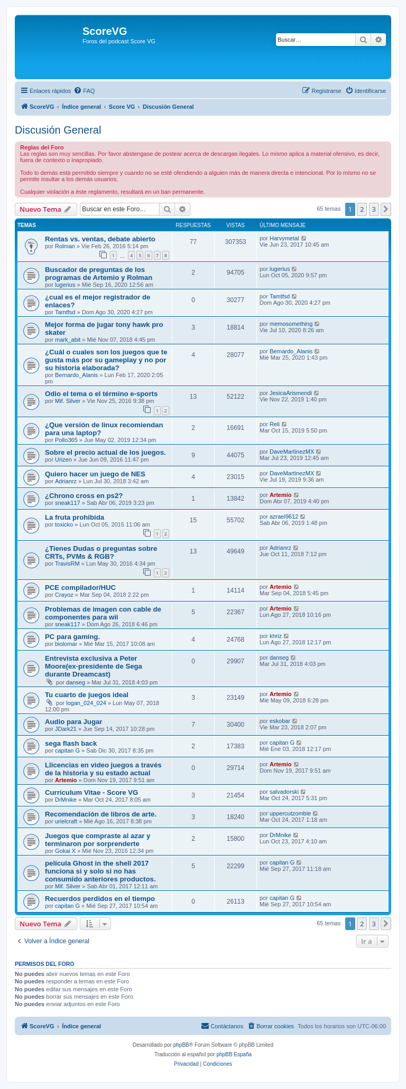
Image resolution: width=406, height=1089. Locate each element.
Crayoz (64, 595)
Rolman (65, 246)
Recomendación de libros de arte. (100, 814)
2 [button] (362, 209)
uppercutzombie (290, 813)
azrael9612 (284, 516)
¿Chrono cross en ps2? (84, 496)
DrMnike (66, 799)
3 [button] (374, 209)
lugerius (65, 284)
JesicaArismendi (291, 393)
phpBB (181, 1045)
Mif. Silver (67, 401)
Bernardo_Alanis (76, 375)
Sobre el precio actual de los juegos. (105, 452)
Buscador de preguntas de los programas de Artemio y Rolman (98, 273)
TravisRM (67, 563)
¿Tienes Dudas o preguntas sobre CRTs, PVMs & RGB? (101, 552)
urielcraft (66, 821)
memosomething (291, 324)
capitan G (67, 750)
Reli (275, 424)
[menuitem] (84, 91)
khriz (276, 636)
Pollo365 (66, 440)
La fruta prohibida (74, 517)
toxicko (64, 524)
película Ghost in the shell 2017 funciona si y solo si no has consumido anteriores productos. (100, 871)
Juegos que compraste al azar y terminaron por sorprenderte (97, 840)
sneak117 (67, 503)
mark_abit (67, 339)
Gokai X (65, 851)
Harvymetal (284, 238)
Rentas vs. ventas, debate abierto (100, 239)
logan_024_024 (86, 703)
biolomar (66, 644)
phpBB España (234, 1054)
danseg (75, 682)
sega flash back (71, 743)
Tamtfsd (65, 312)
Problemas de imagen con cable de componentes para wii (103, 613)
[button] (386, 209)
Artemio (281, 495)
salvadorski (284, 791)
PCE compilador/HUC (80, 588)
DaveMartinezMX (292, 451)
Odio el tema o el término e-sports (101, 394)
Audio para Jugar (73, 722)
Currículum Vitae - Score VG (91, 792)
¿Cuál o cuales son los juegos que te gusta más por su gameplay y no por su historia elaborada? (106, 360)
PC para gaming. (72, 637)
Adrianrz (66, 481)
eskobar (280, 721)
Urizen (63, 459)
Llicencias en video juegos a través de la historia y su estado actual (103, 769)
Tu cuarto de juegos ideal (86, 695)
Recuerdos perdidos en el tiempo (100, 899)
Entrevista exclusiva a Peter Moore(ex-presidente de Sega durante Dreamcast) (93, 666)
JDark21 (66, 729)
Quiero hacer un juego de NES (95, 474)
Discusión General (58, 130)
